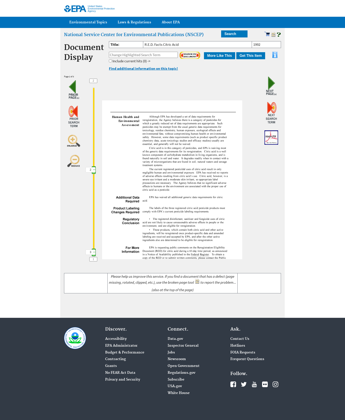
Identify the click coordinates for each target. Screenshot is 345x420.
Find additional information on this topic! (143, 68)
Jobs (171, 353)
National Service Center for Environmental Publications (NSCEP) (134, 34)
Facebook (233, 384)
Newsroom (177, 359)
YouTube (254, 384)
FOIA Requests (242, 353)
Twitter (244, 384)
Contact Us (239, 339)
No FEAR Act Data (120, 373)
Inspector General (183, 346)
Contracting (115, 359)
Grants (111, 366)
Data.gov (175, 339)
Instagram (275, 384)
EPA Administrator (121, 346)
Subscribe (176, 380)
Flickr (265, 384)
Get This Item (251, 55)
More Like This (219, 55)
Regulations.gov (181, 373)
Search (230, 34)
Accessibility (116, 339)
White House (179, 393)
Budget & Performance (124, 353)
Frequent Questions (247, 359)
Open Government (184, 366)
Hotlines (237, 346)
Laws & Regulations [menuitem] (134, 22)
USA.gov (175, 386)
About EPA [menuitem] (171, 22)
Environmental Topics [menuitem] (88, 22)
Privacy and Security (122, 380)
